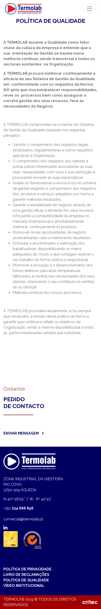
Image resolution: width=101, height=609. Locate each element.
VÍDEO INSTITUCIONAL (23, 585)
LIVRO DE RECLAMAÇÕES (26, 574)
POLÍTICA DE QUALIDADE (26, 580)
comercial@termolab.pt (23, 519)
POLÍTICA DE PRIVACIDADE (27, 569)
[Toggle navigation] (89, 8)
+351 (18, 508)
